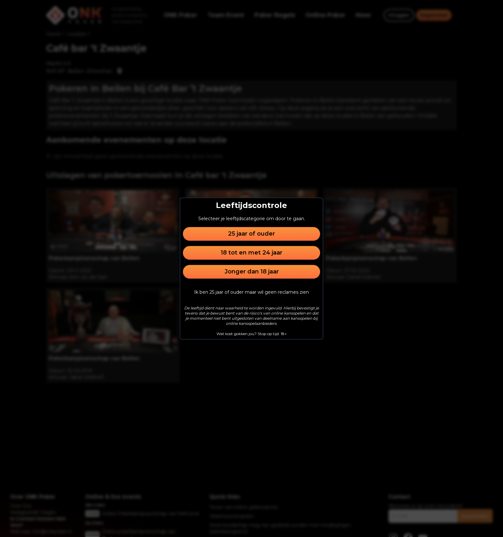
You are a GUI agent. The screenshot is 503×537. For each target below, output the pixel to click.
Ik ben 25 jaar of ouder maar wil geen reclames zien (251, 292)
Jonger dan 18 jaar (252, 271)
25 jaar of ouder (251, 233)
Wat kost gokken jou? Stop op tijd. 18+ (252, 333)
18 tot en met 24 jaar (251, 252)
